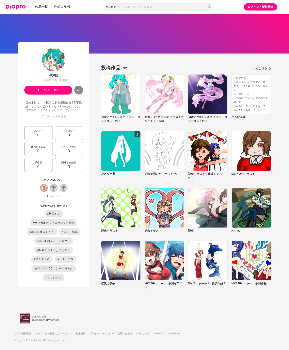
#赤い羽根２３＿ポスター (53, 241)
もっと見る (54, 195)
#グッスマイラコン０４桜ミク (53, 268)
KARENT (158, 333)
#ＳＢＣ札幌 (70, 231)
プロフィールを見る (53, 116)
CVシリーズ (143, 333)
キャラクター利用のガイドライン (53, 333)
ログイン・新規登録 (260, 6)
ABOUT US (174, 333)
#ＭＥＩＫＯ (42, 259)
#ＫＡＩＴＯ (65, 259)
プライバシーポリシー (101, 333)
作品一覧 (41, 7)
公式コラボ (62, 7)
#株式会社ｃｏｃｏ (42, 231)
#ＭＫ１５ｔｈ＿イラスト (53, 250)
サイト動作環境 (22, 333)
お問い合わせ (125, 333)
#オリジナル (54, 277)
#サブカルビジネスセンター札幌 (53, 222)
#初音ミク (53, 213)
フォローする (48, 90)
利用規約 (80, 333)
